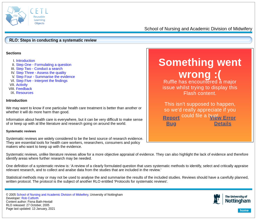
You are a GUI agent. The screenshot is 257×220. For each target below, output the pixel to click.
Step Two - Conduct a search (39, 69)
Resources (24, 93)
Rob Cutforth (29, 198)
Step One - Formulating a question (43, 65)
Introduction (25, 61)
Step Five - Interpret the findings (42, 81)
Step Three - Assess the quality (41, 73)
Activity (22, 85)
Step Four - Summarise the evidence (45, 77)
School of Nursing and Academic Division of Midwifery (52, 194)
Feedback (24, 89)
